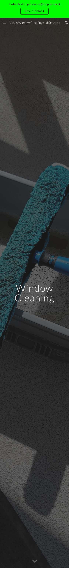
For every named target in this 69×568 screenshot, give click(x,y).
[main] (34, 293)
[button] (4, 23)
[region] (34, 9)
